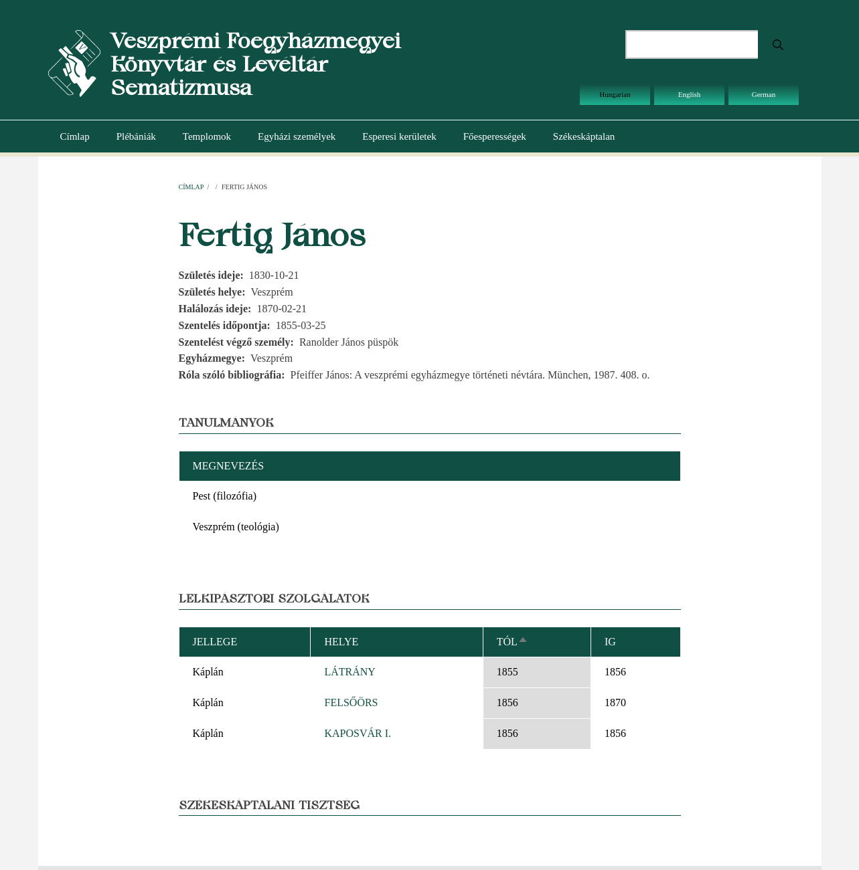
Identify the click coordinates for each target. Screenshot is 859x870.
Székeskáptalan (584, 136)
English (689, 94)
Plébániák (136, 136)
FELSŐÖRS (351, 702)
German (763, 94)
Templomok (207, 136)
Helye (341, 641)
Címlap (75, 136)
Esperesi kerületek (399, 136)
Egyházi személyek (296, 136)
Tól (512, 641)
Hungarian (614, 94)
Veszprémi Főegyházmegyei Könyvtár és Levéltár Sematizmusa (255, 63)
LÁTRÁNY (349, 671)
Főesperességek (494, 136)
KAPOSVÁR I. (357, 733)
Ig (610, 641)
